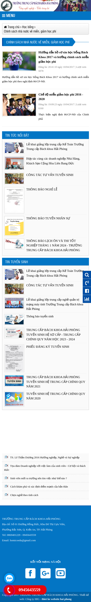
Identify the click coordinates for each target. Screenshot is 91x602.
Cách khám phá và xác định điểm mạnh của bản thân (36, 486)
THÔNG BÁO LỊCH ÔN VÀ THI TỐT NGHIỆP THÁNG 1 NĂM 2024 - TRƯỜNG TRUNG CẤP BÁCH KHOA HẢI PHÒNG (54, 245)
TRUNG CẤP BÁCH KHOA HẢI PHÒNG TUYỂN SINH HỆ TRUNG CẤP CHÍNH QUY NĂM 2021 (55, 381)
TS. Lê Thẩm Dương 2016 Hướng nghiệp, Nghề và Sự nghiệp (41, 457)
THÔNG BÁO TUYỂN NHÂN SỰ (48, 218)
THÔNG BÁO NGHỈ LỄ (41, 189)
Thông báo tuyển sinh (40, 316)
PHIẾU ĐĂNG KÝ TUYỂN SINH (47, 346)
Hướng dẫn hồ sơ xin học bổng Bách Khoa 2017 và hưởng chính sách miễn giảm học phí (63, 57)
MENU (8, 15)
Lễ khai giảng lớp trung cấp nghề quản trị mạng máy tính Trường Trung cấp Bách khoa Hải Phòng (54, 304)
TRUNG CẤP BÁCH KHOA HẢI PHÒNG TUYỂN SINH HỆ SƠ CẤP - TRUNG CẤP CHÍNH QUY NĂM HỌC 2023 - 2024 (53, 334)
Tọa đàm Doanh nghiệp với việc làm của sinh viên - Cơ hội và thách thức (45, 468)
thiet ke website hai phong (56, 599)
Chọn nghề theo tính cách (21, 495)
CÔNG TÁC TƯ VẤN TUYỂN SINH (49, 175)
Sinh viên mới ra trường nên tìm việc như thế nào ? (35, 478)
